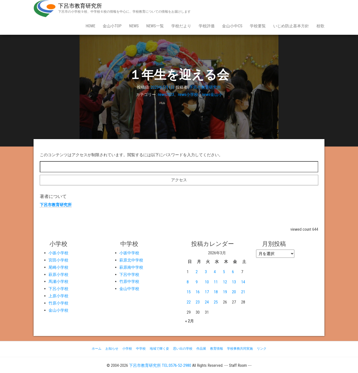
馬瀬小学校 (58, 281)
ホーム (96, 348)
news (134, 26)
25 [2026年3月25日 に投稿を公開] (216, 302)
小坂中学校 (129, 253)
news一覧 (155, 26)
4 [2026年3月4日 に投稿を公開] (215, 271)
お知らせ (111, 348)
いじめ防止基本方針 (291, 26)
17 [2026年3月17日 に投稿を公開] (207, 292)
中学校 (141, 348)
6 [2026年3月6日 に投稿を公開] (233, 271)
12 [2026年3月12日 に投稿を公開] (225, 282)
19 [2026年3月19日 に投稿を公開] (225, 292)
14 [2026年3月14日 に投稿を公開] (243, 282)
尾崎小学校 (58, 267)
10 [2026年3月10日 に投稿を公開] (207, 282)
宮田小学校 (58, 260)
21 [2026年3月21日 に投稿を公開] (243, 292)
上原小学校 (58, 296)
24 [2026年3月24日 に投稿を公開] (207, 302)
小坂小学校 (58, 253)
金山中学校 (129, 288)
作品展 (201, 348)
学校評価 (207, 26)
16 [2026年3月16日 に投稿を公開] (198, 292)
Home (90, 26)
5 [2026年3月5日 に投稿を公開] (224, 271)
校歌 (320, 26)
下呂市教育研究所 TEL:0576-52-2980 (160, 365)
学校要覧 (258, 26)
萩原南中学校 (131, 267)
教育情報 (216, 348)
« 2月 (189, 321)
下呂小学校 (58, 288)
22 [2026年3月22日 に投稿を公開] (189, 302)
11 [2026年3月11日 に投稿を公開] (216, 282)
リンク (262, 348)
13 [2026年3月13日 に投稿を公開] (234, 282)
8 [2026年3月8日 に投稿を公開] (188, 282)
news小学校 (188, 94)
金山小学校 (58, 310)
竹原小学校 (58, 303)
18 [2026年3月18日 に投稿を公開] (216, 292)
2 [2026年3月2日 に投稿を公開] (197, 271)
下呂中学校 (129, 274)
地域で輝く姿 (159, 348)
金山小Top (112, 26)
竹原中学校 (129, 281)
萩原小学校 (58, 274)
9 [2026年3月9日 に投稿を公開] (197, 282)
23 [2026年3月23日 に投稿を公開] (198, 302)
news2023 (166, 94)
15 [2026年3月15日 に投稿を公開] (189, 292)
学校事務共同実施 (240, 348)
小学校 (127, 348)
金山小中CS (232, 26)
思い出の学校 (182, 348)
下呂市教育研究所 (80, 6)
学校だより (181, 26)
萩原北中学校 (131, 260)
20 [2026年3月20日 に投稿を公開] (234, 292)
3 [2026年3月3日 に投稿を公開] (206, 271)
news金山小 (212, 94)
